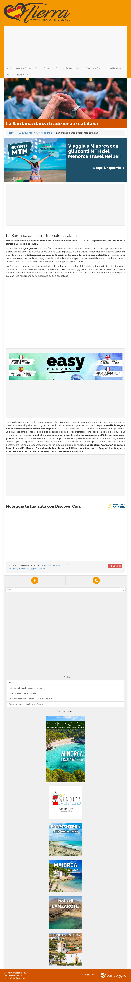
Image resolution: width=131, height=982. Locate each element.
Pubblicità (85, 975)
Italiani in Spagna (115, 68)
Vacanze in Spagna (23, 68)
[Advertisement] (64, 45)
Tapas (11, 683)
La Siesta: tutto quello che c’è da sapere (25, 688)
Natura (79, 68)
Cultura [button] (48, 68)
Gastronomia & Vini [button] (94, 68)
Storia (37, 68)
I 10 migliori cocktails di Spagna (22, 693)
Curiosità (9, 75)
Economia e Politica (64, 68)
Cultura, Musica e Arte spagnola (35, 132)
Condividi (115, 566)
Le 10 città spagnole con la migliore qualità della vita (31, 699)
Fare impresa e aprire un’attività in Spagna (26, 704)
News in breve (23, 75)
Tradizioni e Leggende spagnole (32, 568)
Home (8, 68)
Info (93, 975)
